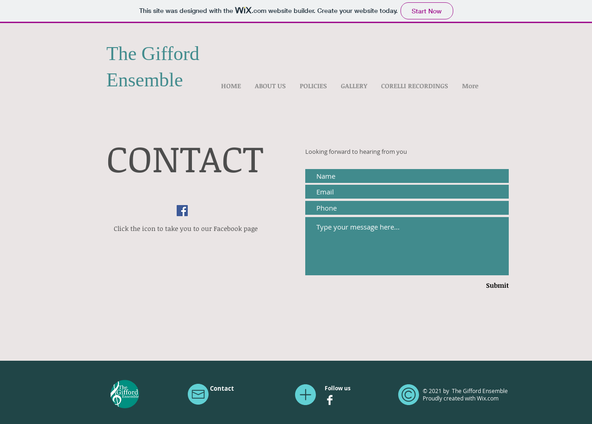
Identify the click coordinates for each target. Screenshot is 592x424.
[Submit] (483, 285)
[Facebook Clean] (330, 400)
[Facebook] (182, 210)
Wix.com (488, 398)
